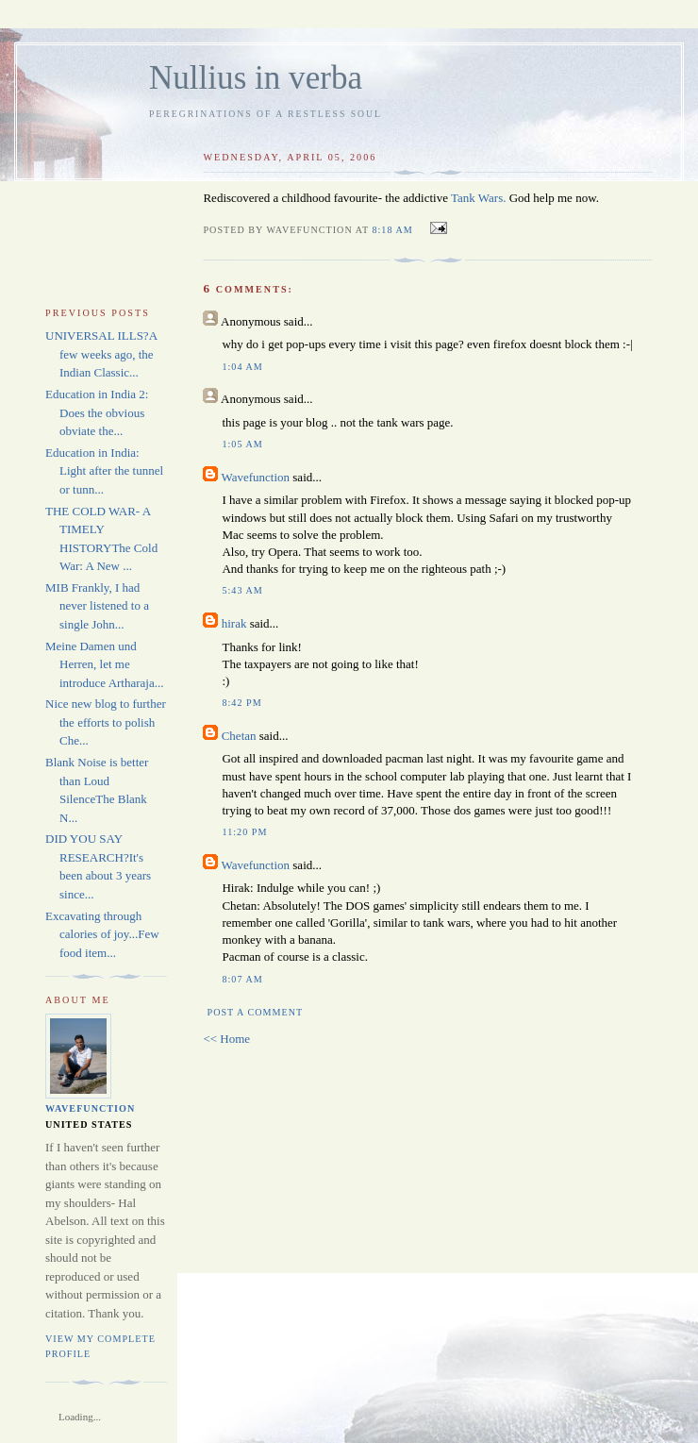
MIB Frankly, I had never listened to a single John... (97, 605)
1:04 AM (242, 366)
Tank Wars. (478, 198)
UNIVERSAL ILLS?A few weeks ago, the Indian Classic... (101, 353)
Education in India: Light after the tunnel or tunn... (104, 470)
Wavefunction (255, 477)
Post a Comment (256, 1012)
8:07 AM (242, 979)
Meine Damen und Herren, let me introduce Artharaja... (104, 664)
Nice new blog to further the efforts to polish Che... (105, 721)
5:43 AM (242, 590)
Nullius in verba (255, 77)
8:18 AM (392, 230)
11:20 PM (244, 832)
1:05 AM (242, 444)
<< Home (226, 1039)
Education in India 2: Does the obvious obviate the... (96, 412)
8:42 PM (241, 702)
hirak (234, 623)
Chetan (239, 736)
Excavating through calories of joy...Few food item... (102, 934)
